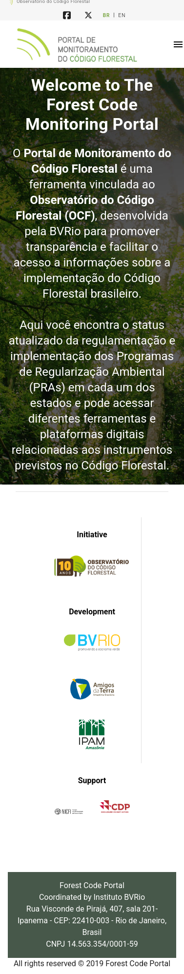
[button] (178, 44)
